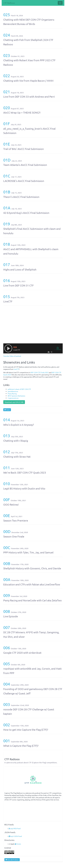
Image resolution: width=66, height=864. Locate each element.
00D (7, 531)
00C (6, 547)
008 (6, 611)
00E (6, 515)
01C (6, 175)
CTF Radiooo (9, 3)
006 (6, 647)
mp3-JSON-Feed (15, 836)
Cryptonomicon (13, 398)
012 (6, 451)
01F (6, 123)
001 (6, 740)
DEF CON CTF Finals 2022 (39, 372)
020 (6, 107)
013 (6, 435)
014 (6, 419)
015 (6, 296)
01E (6, 144)
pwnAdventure (13, 391)
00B (6, 563)
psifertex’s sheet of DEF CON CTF (19, 389)
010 (6, 483)
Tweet (7, 410)
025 (6, 14)
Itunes (18, 844)
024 (6, 35)
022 (6, 75)
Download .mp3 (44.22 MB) (14, 402)
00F (6, 499)
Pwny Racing (12, 394)
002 (6, 724)
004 (6, 684)
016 (6, 280)
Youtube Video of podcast (12, 356)
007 (6, 627)
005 (6, 663)
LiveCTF (16, 369)
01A (6, 207)
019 (6, 223)
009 (6, 595)
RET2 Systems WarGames (16, 396)
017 (6, 264)
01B (6, 191)
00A (6, 579)
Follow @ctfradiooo (12, 860)
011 (6, 467)
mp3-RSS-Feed (14, 828)
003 (6, 704)
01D (7, 160)
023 (6, 55)
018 (6, 244)
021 (6, 91)
